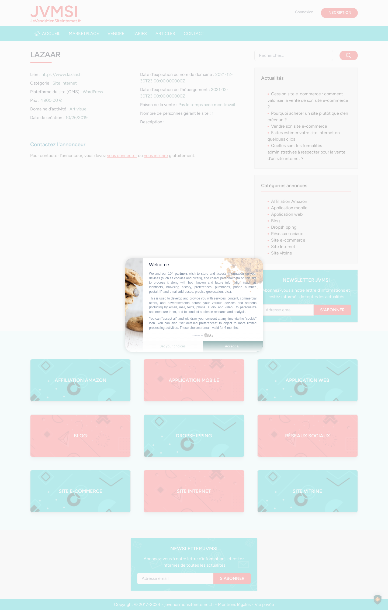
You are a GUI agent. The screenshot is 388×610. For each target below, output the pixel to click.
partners (181, 274)
